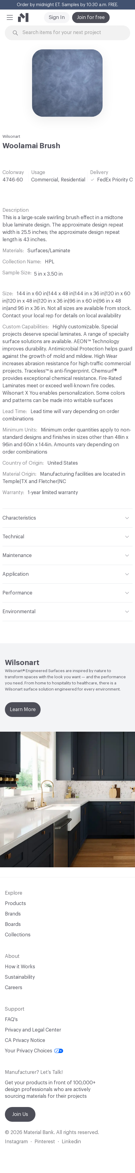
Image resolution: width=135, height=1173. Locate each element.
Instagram (16, 1141)
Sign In (57, 17)
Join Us (20, 1114)
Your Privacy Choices (34, 1050)
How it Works (20, 966)
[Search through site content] (71, 32)
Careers (13, 987)
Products (15, 903)
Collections (18, 934)
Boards (13, 924)
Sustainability (20, 977)
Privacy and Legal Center (33, 1030)
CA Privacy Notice (25, 1040)
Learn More (23, 709)
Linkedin (71, 1141)
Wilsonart (11, 136)
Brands (13, 914)
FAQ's (11, 1019)
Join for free (91, 17)
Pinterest (45, 1141)
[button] (10, 17)
